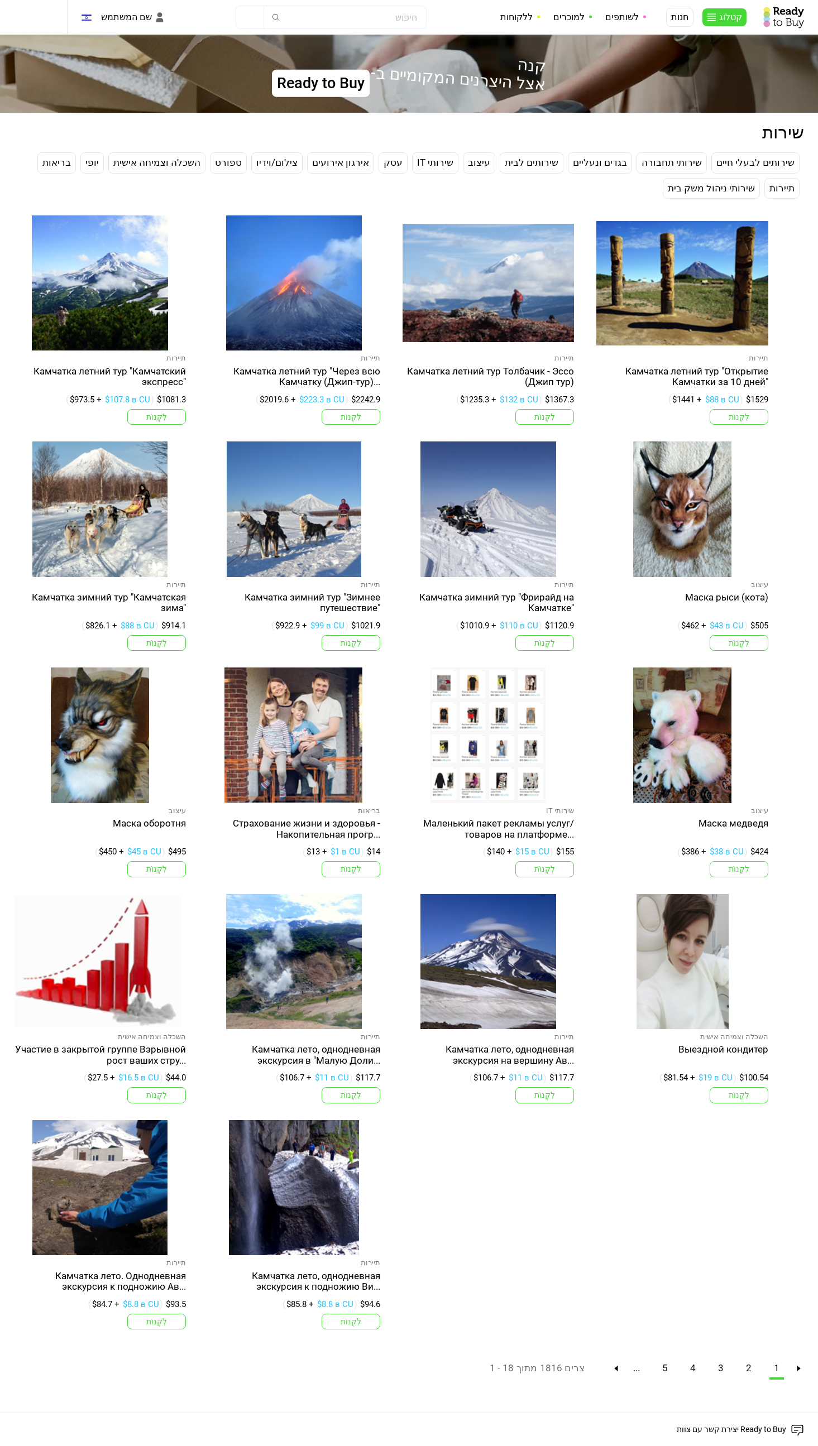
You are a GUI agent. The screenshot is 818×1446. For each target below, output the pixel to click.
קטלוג (730, 17)
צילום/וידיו (277, 162)
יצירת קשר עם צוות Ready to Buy (731, 1429)
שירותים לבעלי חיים (755, 162)
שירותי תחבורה (672, 162)
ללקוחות (516, 17)
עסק (393, 162)
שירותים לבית (531, 162)
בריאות (56, 162)
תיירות (782, 188)
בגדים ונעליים (600, 162)
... (636, 1368)
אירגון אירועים (340, 162)
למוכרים (569, 17)
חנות (679, 17)
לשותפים (622, 17)
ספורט (228, 162)
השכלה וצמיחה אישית (156, 162)
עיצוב (479, 162)
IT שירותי (435, 162)
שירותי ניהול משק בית (711, 188)
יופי (92, 162)
